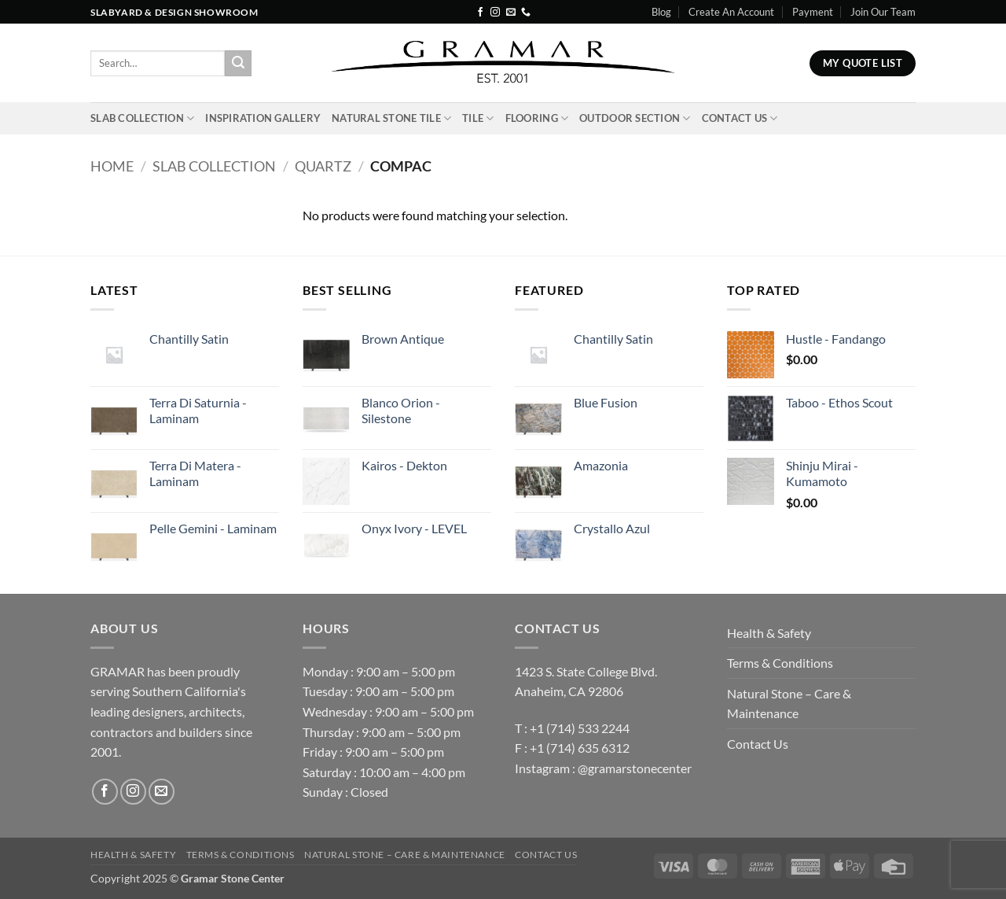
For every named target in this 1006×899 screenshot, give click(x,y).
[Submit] (238, 63)
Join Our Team (883, 12)
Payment (812, 12)
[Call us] (526, 12)
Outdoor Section (634, 118)
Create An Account (731, 12)
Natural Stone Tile (391, 118)
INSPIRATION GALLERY (263, 118)
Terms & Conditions (780, 662)
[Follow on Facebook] (480, 12)
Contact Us (740, 118)
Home (112, 166)
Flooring (537, 118)
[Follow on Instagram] (495, 12)
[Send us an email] (511, 12)
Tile (478, 118)
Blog (661, 12)
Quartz (323, 166)
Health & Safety (769, 632)
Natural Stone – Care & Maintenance (789, 703)
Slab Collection (142, 118)
